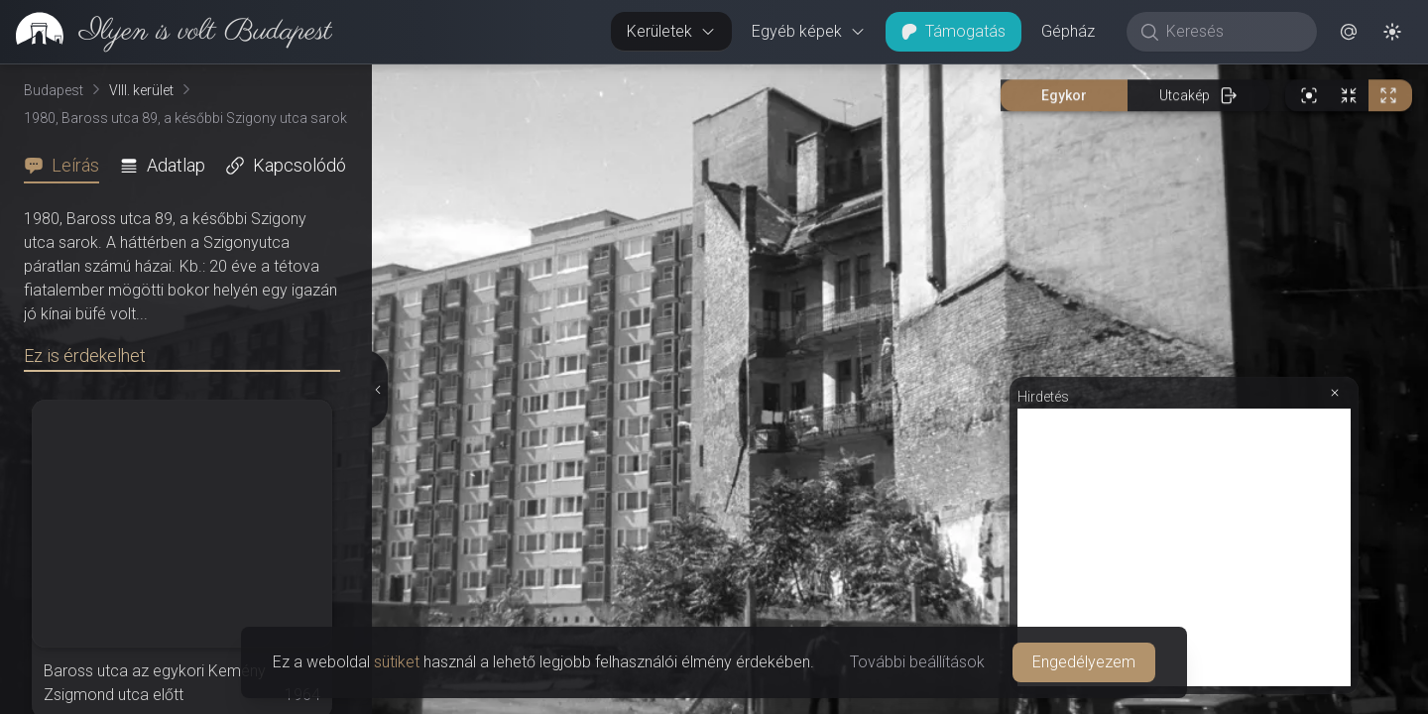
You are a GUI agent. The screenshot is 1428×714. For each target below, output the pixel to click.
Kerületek (671, 31)
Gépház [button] (1068, 31)
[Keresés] (1232, 32)
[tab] (67, 165)
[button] (1348, 32)
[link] (166, 32)
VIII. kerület (141, 90)
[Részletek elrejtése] (378, 389)
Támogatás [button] (953, 31)
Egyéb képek (809, 31)
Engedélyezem (1083, 662)
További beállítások (917, 662)
